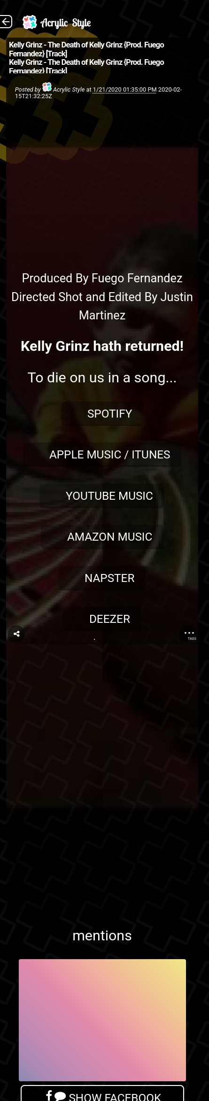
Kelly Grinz (55, 346)
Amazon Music (109, 536)
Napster (110, 578)
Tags (192, 638)
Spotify (109, 413)
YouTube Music (109, 496)
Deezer (109, 619)
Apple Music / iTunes (109, 454)
